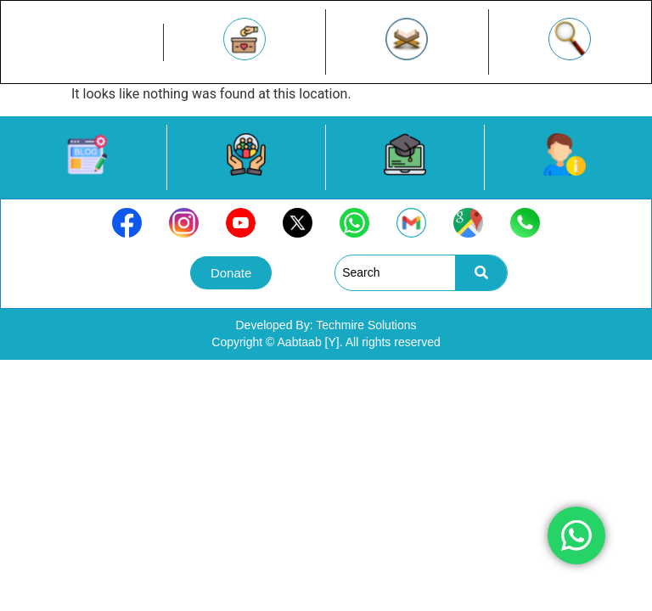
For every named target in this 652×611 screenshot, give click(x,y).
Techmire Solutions (366, 325)
